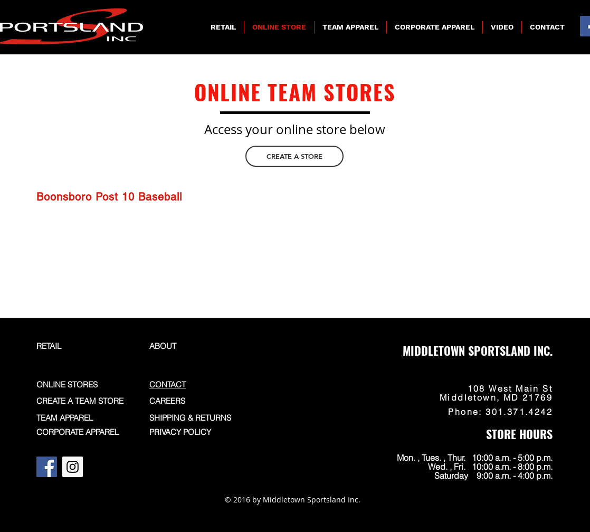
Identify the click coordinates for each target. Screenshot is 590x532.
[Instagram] (72, 467)
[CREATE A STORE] (294, 156)
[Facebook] (46, 467)
